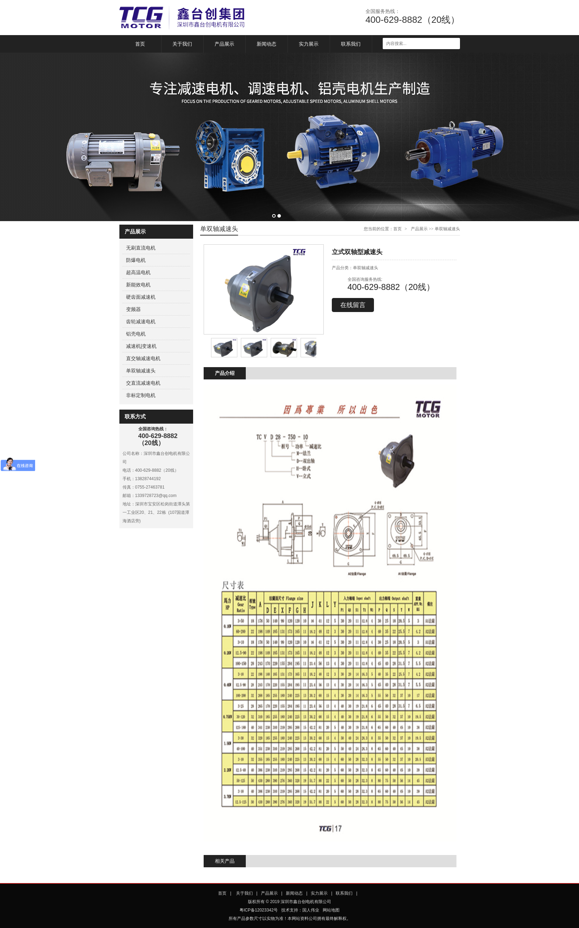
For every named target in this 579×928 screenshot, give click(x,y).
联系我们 (351, 44)
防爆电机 (136, 260)
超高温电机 (138, 272)
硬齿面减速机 (141, 297)
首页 (140, 44)
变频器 (133, 309)
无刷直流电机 (141, 248)
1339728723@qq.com (156, 495)
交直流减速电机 (143, 383)
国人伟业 (310, 910)
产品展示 (224, 44)
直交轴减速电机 (143, 358)
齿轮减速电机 (141, 321)
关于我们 (182, 44)
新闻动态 (266, 44)
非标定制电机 (141, 395)
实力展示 (308, 44)
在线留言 (353, 305)
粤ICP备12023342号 (258, 910)
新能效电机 (138, 284)
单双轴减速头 (141, 370)
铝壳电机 (136, 334)
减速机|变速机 (141, 346)
